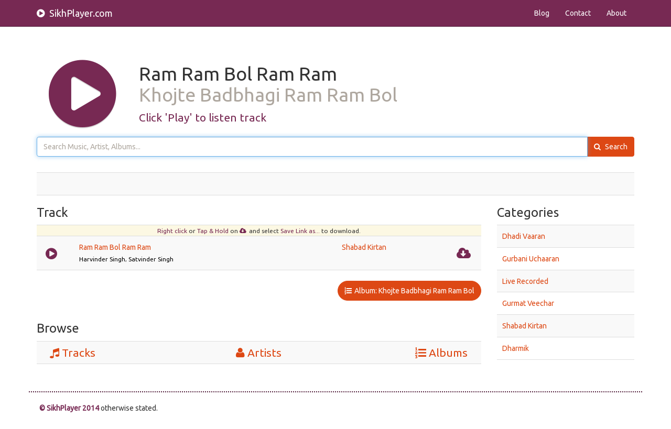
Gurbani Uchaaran (530, 259)
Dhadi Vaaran (523, 236)
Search (610, 146)
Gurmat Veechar (528, 303)
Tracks (72, 352)
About (616, 13)
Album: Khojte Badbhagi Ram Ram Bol (409, 291)
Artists (259, 352)
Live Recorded (525, 281)
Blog (541, 13)
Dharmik (515, 348)
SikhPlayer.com (75, 13)
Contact (578, 13)
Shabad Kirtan (364, 247)
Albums (441, 352)
